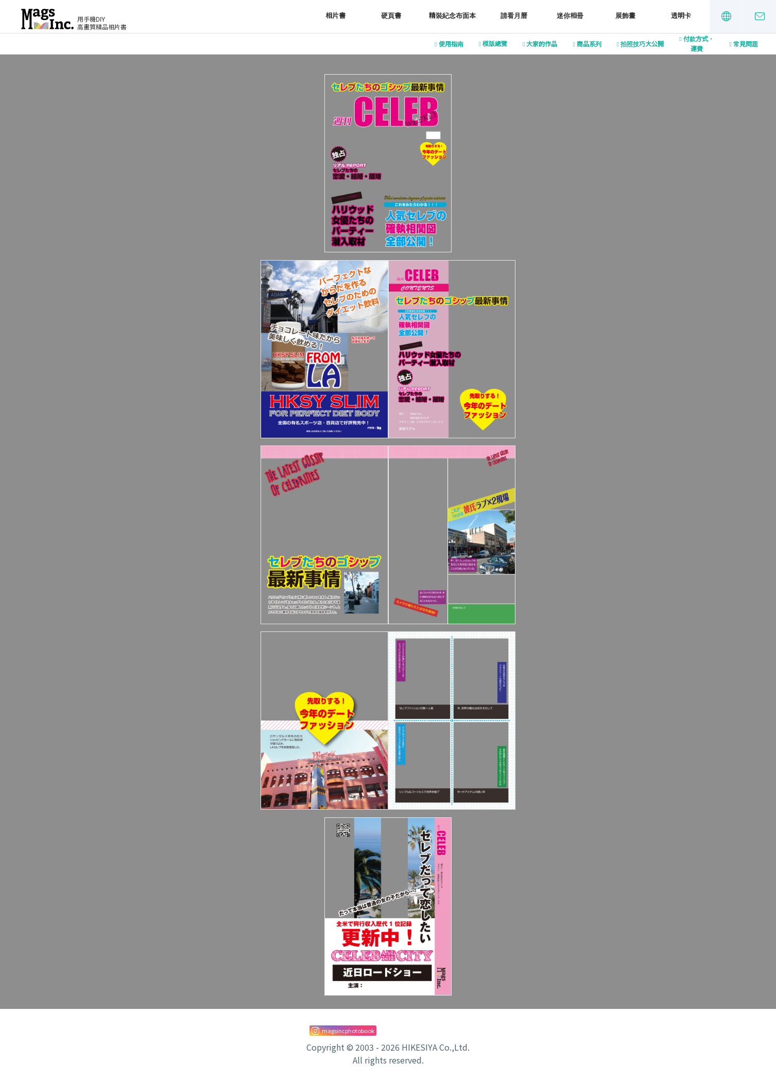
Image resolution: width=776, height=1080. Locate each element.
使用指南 (451, 44)
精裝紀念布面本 (452, 16)
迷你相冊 (570, 16)
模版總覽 (494, 43)
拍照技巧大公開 (642, 44)
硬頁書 (391, 16)
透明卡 (681, 16)
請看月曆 (514, 16)
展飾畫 (625, 16)
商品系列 (589, 44)
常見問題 (745, 44)
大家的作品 (541, 44)
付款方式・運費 (698, 44)
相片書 (335, 16)
